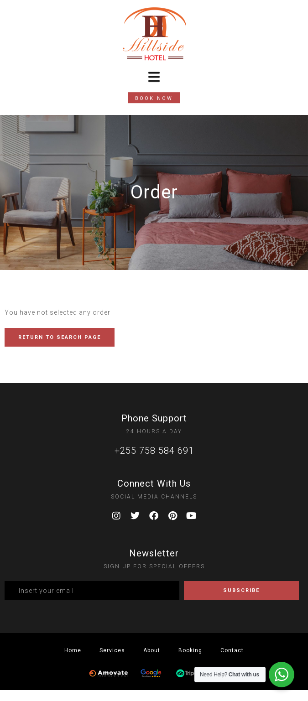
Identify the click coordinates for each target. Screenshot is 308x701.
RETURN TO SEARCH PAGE (59, 337)
